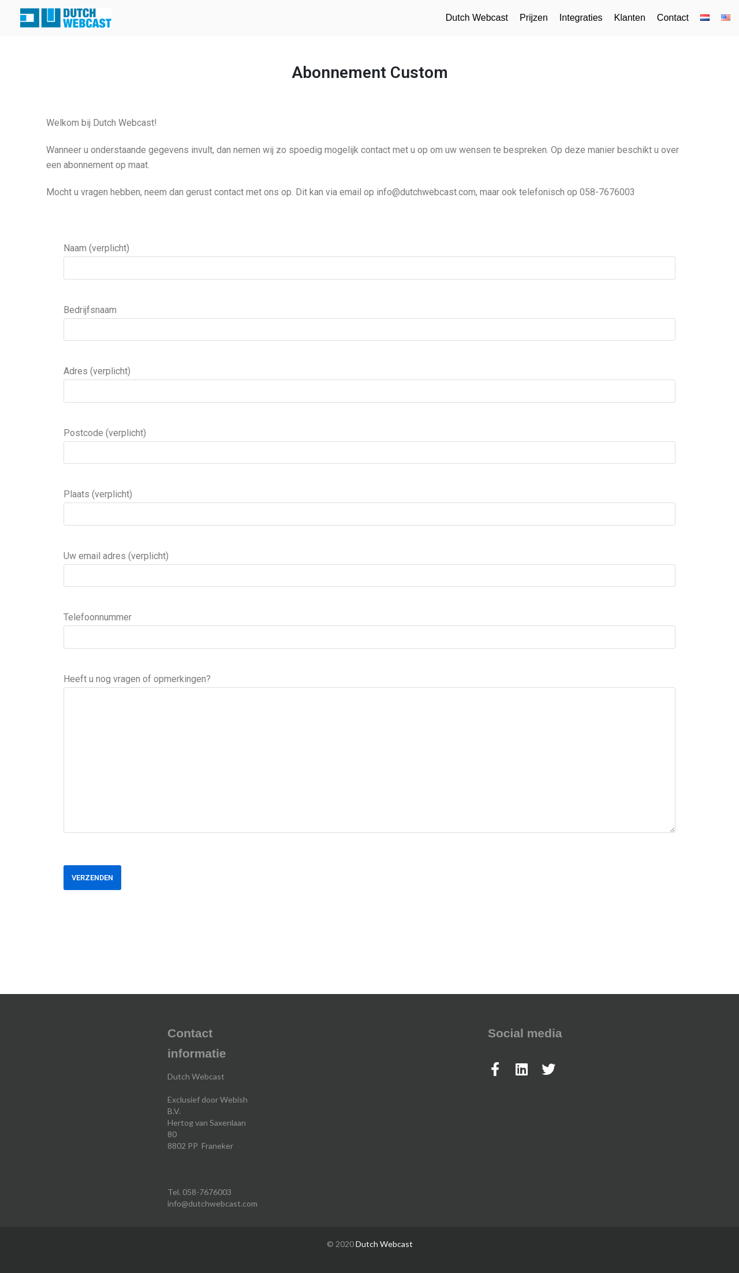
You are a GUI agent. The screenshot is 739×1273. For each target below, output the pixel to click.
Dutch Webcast (477, 18)
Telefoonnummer (369, 627)
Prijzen (534, 18)
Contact (673, 18)
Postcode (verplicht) (369, 442)
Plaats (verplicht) (369, 504)
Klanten (629, 18)
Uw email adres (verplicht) (369, 565)
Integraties (581, 18)
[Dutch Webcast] (65, 18)
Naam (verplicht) (369, 258)
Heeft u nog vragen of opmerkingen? (369, 757)
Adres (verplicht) (369, 381)
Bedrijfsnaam (369, 319)
